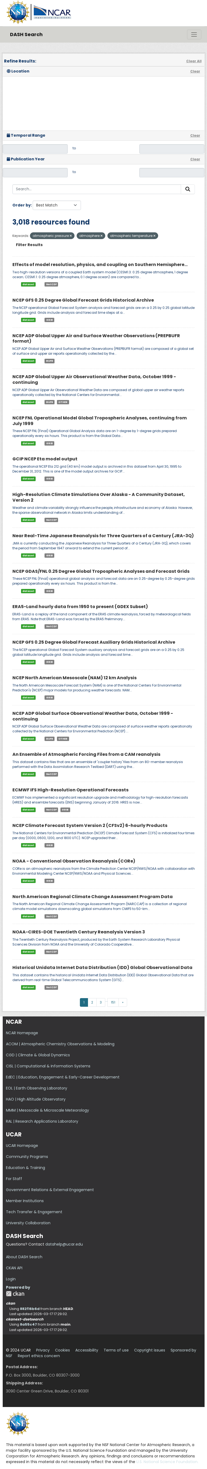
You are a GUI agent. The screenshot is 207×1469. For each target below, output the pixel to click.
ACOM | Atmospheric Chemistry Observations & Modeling (60, 1044)
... (106, 1000)
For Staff (14, 1178)
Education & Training (25, 1167)
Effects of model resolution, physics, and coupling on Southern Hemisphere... (100, 264)
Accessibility (86, 1350)
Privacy (43, 1350)
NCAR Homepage (22, 1033)
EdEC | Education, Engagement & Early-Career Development (63, 1077)
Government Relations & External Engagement (50, 1189)
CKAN (15, 1293)
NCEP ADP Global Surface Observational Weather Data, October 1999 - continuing (92, 716)
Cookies (62, 1350)
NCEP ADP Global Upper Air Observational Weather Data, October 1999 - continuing (94, 379)
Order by (21, 205)
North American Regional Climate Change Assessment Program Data (92, 897)
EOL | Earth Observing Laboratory (36, 1088)
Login (11, 1279)
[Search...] (96, 189)
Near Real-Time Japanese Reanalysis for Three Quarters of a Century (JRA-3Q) (103, 536)
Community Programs (27, 1156)
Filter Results (29, 244)
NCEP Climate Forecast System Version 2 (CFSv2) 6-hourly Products (89, 825)
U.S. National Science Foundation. (167, 1461)
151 (113, 1002)
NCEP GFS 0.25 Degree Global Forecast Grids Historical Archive (83, 300)
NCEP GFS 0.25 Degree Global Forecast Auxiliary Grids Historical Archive (93, 642)
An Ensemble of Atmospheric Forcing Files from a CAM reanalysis (86, 754)
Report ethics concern (39, 1355)
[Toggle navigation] (194, 34)
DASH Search (26, 34)
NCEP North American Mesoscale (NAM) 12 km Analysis (74, 678)
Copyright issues (149, 1350)
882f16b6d (30, 1308)
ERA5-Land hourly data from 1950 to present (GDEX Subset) (80, 607)
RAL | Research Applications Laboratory (42, 1121)
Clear (195, 71)
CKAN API (14, 1268)
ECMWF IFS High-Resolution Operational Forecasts (70, 790)
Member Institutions (25, 1201)
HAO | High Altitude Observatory (36, 1099)
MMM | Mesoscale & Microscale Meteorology (47, 1110)
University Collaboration (28, 1223)
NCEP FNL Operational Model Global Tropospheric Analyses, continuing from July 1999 (99, 421)
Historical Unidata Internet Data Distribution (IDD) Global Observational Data (102, 967)
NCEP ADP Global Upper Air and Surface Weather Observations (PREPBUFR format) (96, 338)
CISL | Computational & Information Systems (48, 1066)
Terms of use (116, 1350)
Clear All (194, 61)
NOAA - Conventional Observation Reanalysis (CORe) (73, 861)
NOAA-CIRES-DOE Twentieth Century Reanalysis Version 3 (78, 932)
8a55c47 (28, 1324)
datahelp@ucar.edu (64, 1244)
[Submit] (188, 189)
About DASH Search (24, 1257)
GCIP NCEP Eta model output (44, 459)
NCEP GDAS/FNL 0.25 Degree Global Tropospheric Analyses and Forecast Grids (100, 571)
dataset (28, 284)
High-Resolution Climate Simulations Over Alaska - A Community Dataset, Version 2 (98, 497)
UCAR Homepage (22, 1145)
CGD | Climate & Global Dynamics (38, 1055)
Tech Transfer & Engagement (34, 1212)
